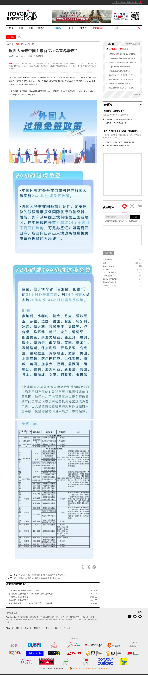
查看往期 (136, 94)
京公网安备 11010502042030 (81, 668)
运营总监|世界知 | (109, 276)
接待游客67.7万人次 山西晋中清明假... (122, 75)
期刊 (47, 628)
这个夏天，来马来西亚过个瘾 (116, 123)
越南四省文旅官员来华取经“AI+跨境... (121, 79)
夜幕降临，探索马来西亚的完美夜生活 (119, 120)
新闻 (22, 44)
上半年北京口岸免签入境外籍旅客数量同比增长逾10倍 (38, 578)
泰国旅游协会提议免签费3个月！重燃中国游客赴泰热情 (31, 594)
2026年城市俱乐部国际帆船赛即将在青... (122, 58)
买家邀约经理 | (108, 260)
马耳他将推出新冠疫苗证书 (19, 600)
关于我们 (67, 628)
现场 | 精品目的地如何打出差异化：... (121, 84)
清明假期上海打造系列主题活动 (119, 71)
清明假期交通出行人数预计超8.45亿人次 (122, 62)
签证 (28, 44)
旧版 (56, 628)
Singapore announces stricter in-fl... (121, 67)
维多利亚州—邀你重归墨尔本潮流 (117, 145)
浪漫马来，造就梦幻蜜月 (113, 111)
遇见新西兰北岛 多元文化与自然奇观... (122, 88)
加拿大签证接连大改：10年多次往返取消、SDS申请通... (31, 603)
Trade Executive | (109, 266)
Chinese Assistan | (109, 282)
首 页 (8, 628)
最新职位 (108, 253)
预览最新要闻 (134, 221)
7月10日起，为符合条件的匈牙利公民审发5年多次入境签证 (41, 575)
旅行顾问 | (106, 269)
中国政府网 (38, 56)
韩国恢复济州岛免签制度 (18, 597)
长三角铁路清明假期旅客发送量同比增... (122, 54)
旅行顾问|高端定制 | (110, 279)
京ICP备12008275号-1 (101, 668)
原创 (26, 628)
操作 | (105, 263)
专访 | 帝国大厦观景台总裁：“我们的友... (120, 131)
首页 (17, 44)
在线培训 (37, 628)
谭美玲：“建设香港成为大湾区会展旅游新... (121, 142)
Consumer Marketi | (109, 272)
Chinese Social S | (109, 285)
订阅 (135, 217)
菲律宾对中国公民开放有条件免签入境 (24, 590)
